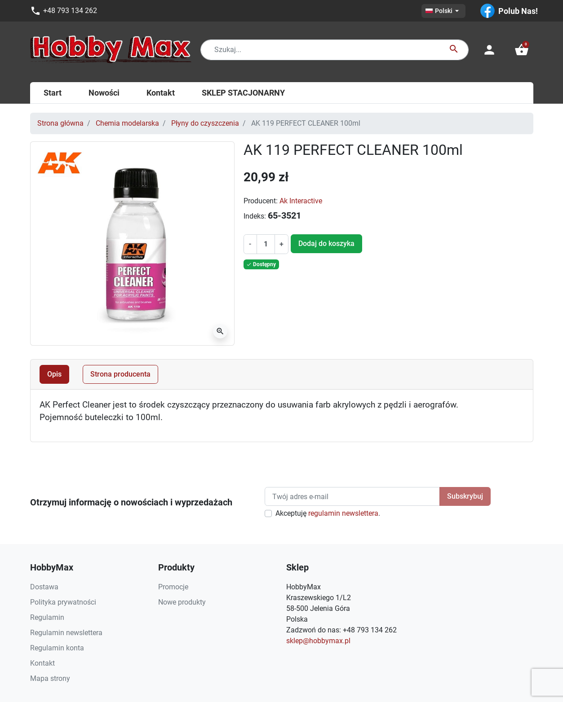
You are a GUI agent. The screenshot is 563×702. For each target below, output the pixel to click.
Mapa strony (50, 678)
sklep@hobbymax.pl (318, 640)
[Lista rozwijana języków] (443, 11)
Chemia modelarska (127, 123)
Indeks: (255, 216)
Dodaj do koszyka (326, 243)
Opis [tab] (54, 374)
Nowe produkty (182, 602)
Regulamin (47, 617)
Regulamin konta (57, 648)
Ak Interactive (300, 201)
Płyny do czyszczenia (205, 123)
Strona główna (60, 123)
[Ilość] (266, 244)
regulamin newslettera (343, 513)
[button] (521, 49)
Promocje (173, 587)
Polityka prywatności (63, 602)
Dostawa (44, 587)
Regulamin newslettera (66, 632)
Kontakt (42, 663)
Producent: (261, 201)
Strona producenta (120, 374)
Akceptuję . (327, 513)
